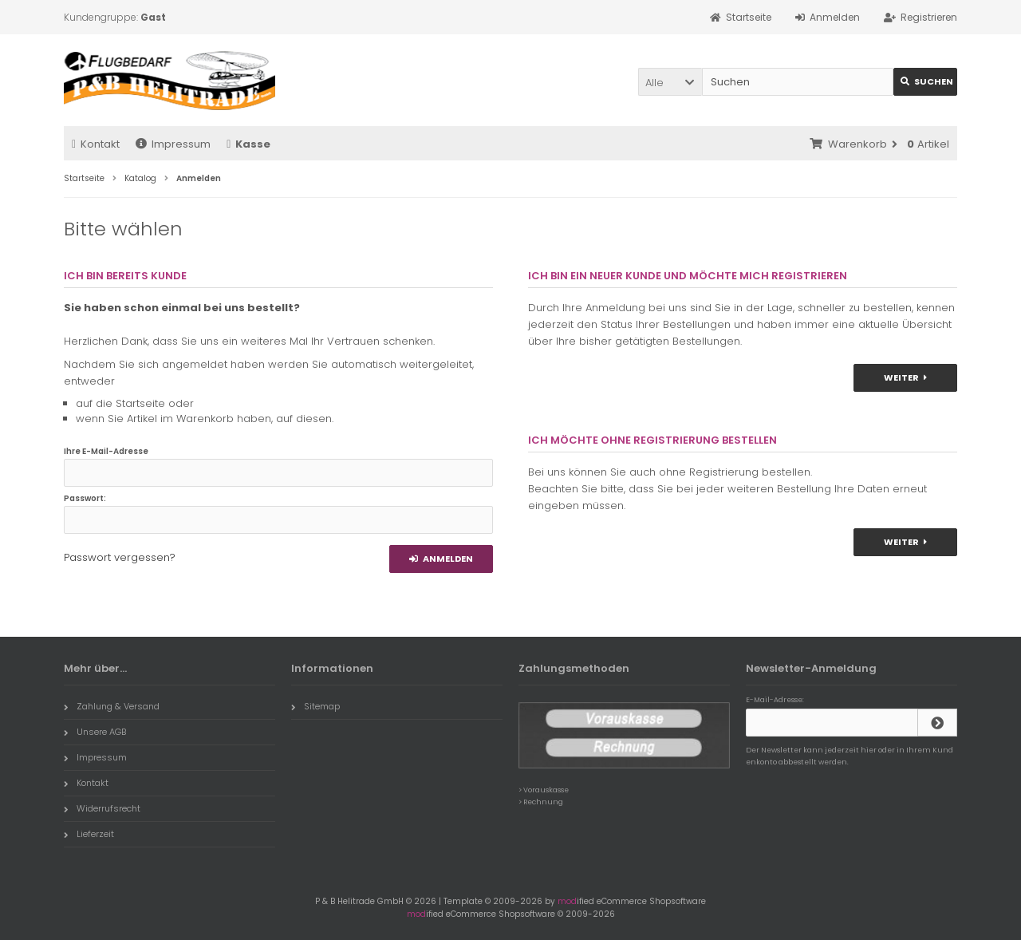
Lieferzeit (89, 833)
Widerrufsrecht (102, 808)
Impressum (173, 144)
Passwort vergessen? (119, 557)
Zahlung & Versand (112, 706)
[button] (670, 82)
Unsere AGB (95, 731)
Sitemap (315, 706)
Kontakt (96, 144)
